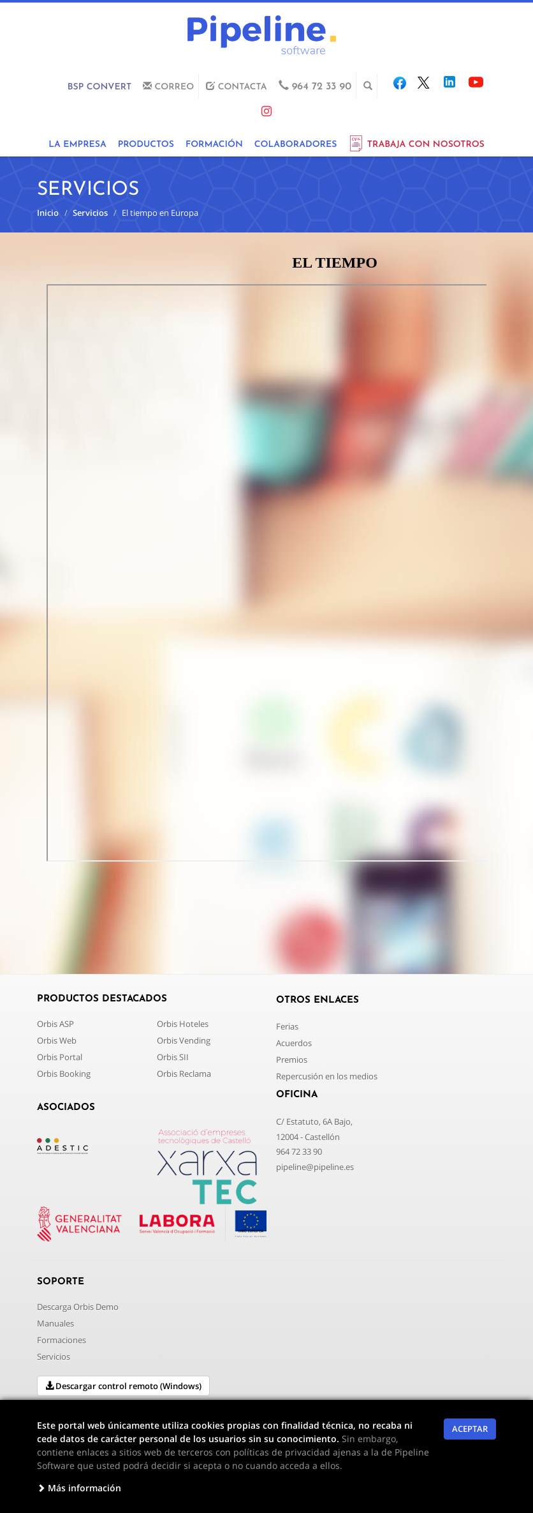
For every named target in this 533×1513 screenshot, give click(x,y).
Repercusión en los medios (326, 1076)
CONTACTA (236, 86)
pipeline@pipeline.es (315, 1167)
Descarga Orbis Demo (78, 1306)
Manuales (55, 1323)
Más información (79, 1488)
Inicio (48, 212)
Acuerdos (294, 1043)
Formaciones (61, 1340)
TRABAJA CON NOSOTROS (416, 144)
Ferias (287, 1026)
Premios (291, 1059)
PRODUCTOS (146, 144)
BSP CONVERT (99, 87)
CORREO (168, 86)
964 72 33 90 (299, 1151)
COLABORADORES (295, 144)
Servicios (90, 212)
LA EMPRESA (77, 144)
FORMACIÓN (214, 144)
